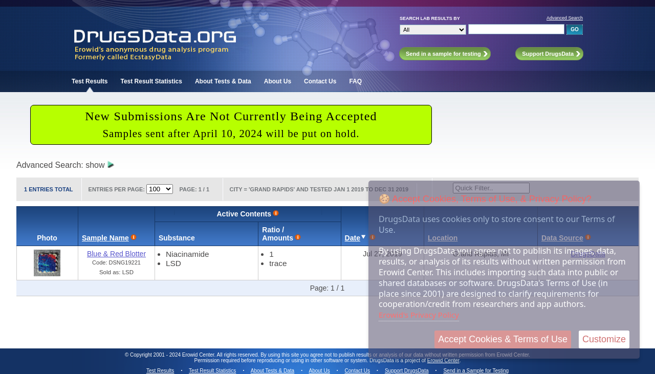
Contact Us (320, 81)
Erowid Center (443, 360)
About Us (277, 81)
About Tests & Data (223, 81)
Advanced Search (565, 17)
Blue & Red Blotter (116, 254)
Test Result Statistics (151, 81)
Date (352, 238)
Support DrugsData (407, 370)
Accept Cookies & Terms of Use (502, 339)
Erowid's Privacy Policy (419, 315)
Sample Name (105, 238)
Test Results (89, 81)
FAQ (355, 81)
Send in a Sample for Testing (476, 370)
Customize (604, 339)
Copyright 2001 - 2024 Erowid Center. (172, 355)
